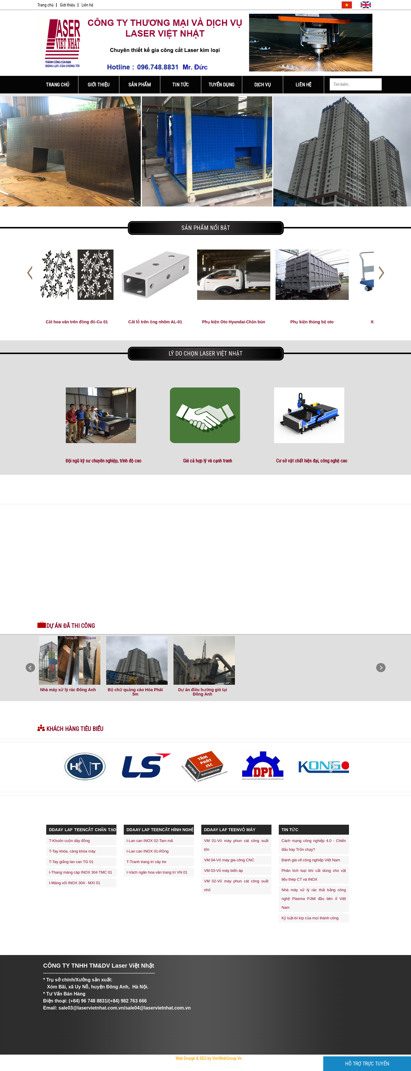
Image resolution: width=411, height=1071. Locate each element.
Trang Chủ (57, 85)
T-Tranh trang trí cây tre (146, 862)
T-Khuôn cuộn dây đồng (69, 840)
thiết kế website (176, 1069)
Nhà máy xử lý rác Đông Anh (68, 689)
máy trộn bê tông (197, 1069)
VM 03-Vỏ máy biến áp (223, 870)
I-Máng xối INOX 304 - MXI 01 (74, 883)
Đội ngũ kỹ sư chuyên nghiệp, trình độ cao (103, 461)
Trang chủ (45, 5)
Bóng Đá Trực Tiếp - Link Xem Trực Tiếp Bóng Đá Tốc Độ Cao (138, 1069)
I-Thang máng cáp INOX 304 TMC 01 (80, 872)
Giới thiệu (67, 5)
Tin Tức (180, 85)
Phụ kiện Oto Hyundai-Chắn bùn (233, 322)
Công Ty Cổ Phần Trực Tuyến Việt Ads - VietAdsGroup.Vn (98, 1069)
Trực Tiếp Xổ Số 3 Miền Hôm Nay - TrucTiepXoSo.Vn (60, 1069)
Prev (30, 667)
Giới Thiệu (98, 85)
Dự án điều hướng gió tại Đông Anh (202, 691)
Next (381, 667)
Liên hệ (87, 5)
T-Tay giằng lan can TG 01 (71, 862)
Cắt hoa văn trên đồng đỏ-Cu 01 (77, 322)
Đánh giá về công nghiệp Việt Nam (311, 860)
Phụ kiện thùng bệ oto (312, 322)
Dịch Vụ (262, 85)
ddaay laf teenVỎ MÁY (230, 829)
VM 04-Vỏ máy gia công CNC (229, 860)
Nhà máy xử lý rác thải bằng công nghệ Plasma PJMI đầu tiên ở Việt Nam (314, 899)
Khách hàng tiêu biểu (74, 728)
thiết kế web (186, 1069)
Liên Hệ (303, 85)
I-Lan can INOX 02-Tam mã (150, 840)
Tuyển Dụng (221, 85)
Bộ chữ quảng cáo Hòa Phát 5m (135, 691)
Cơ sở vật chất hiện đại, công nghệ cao (311, 461)
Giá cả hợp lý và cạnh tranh (207, 461)
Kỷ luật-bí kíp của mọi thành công (310, 918)
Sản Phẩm (139, 85)
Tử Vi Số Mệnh (165, 1069)
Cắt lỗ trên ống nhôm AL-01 (155, 322)
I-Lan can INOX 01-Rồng (148, 851)
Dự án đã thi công (70, 625)
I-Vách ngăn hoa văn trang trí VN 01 (157, 872)
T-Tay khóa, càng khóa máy (72, 851)
